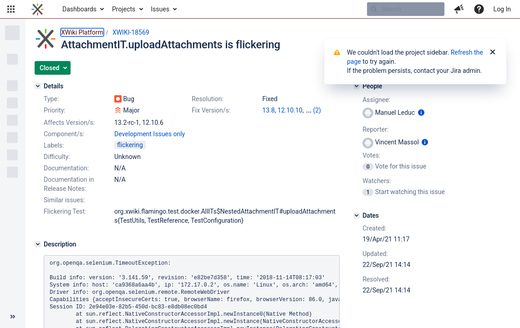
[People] (356, 86)
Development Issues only (149, 134)
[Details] (38, 86)
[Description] (38, 244)
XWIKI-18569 (130, 32)
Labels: (54, 145)
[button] (11, 9)
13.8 (268, 110)
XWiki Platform (82, 32)
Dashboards (79, 9)
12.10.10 (290, 110)
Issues (160, 9)
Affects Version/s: (69, 122)
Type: (51, 98)
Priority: (55, 110)
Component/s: (64, 134)
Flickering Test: (65, 211)
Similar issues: (64, 200)
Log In (502, 9)
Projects (123, 9)
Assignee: (376, 99)
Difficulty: (57, 156)
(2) (317, 110)
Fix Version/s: (211, 110)
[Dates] (356, 215)
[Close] (492, 52)
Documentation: (66, 168)
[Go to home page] (37, 9)
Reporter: (375, 129)
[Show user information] (421, 112)
